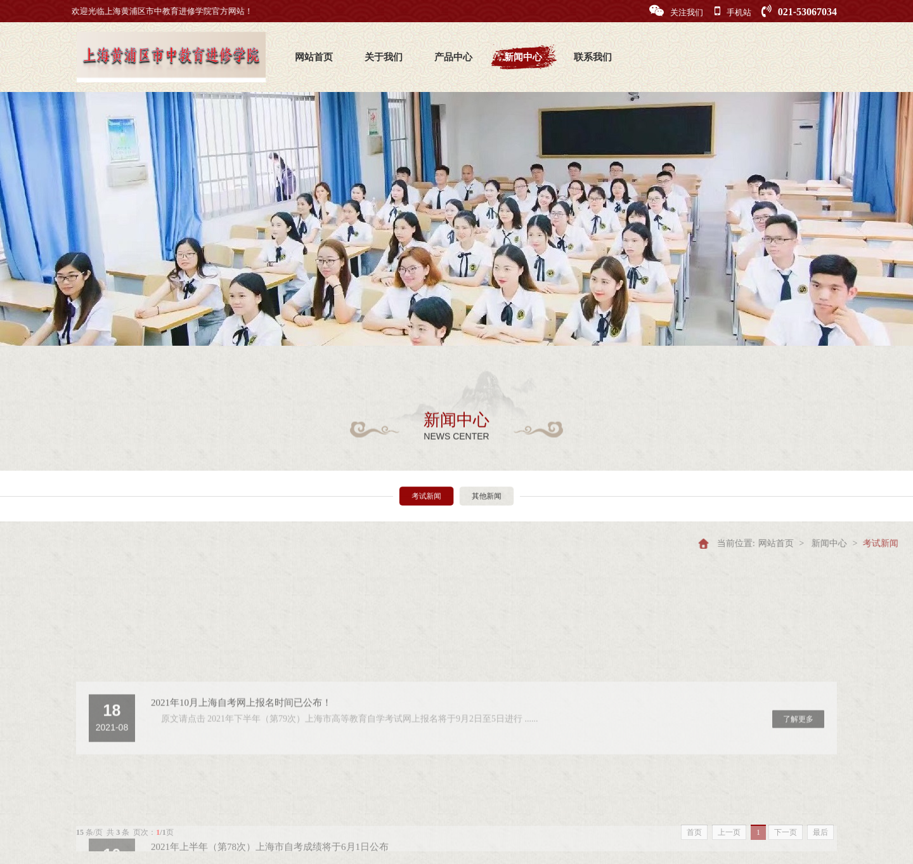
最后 (820, 832)
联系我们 (593, 57)
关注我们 (676, 11)
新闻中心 (523, 57)
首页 (694, 832)
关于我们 (384, 57)
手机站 (733, 11)
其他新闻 (481, 496)
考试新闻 (432, 496)
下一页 (785, 832)
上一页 (729, 832)
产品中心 (453, 57)
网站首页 (314, 57)
